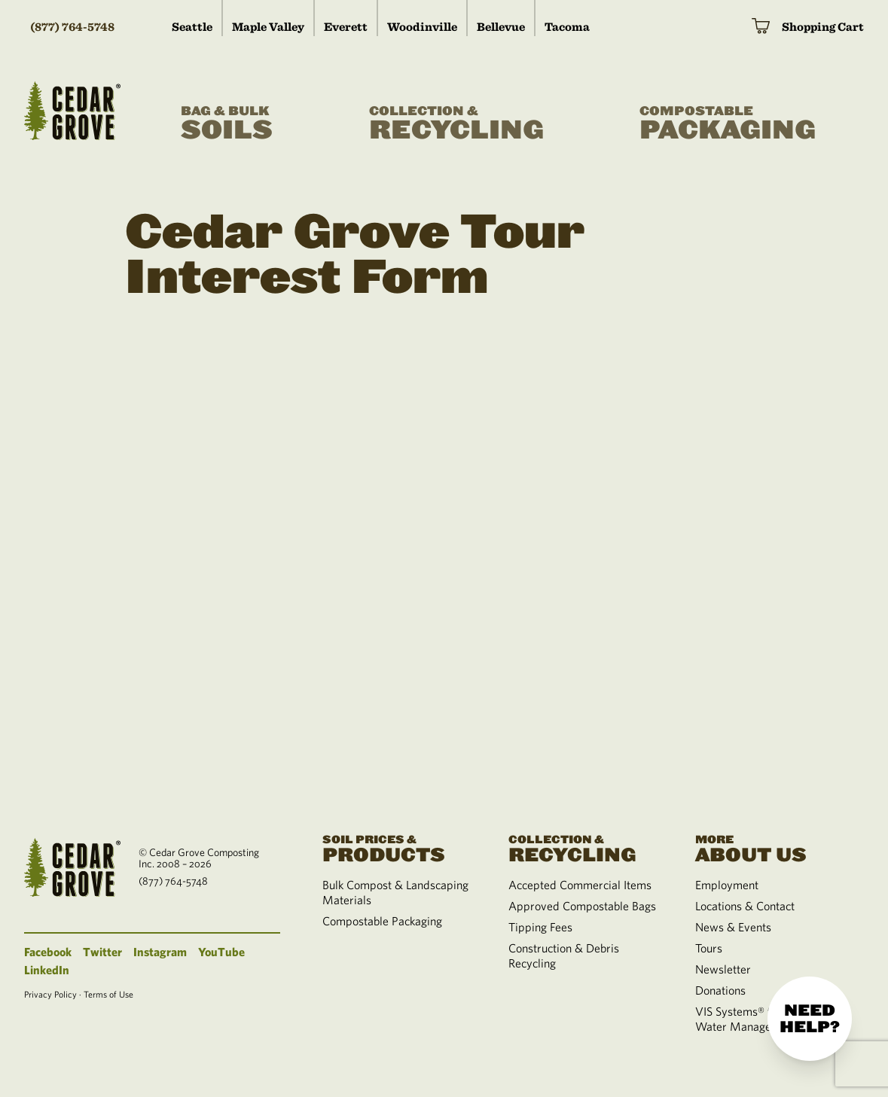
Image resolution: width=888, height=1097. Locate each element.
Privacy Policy (50, 994)
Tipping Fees (540, 927)
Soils (227, 123)
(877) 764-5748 (72, 27)
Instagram (160, 951)
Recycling (456, 123)
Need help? (810, 1018)
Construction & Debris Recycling (563, 955)
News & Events (733, 927)
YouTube (221, 951)
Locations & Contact (745, 906)
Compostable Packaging (382, 921)
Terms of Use (108, 994)
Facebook (48, 951)
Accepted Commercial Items (580, 884)
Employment (726, 884)
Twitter (102, 951)
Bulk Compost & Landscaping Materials (395, 892)
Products (397, 847)
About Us (770, 847)
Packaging (727, 123)
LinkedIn (46, 970)
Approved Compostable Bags (582, 906)
